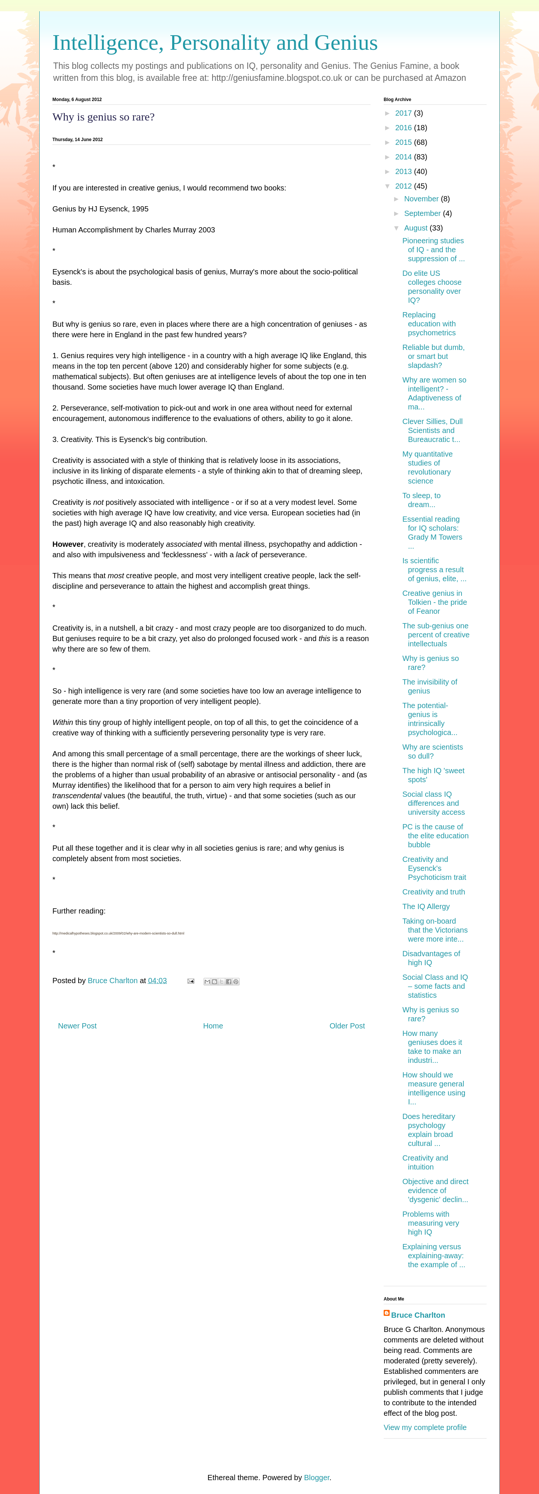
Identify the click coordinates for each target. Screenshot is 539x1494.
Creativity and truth (433, 892)
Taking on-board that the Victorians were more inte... (435, 930)
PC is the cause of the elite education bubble (435, 836)
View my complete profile (425, 1427)
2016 (404, 128)
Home (213, 1026)
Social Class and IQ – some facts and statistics (435, 986)
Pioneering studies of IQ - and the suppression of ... (433, 250)
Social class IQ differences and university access (433, 803)
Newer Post (77, 1026)
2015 (404, 142)
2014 (404, 157)
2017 (404, 113)
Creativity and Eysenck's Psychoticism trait (434, 868)
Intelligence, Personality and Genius (215, 42)
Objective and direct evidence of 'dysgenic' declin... (435, 1190)
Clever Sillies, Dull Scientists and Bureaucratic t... (432, 430)
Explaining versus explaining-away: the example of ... (433, 1256)
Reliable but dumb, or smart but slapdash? (433, 356)
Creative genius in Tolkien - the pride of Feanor (434, 602)
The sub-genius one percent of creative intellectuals (436, 635)
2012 (404, 186)
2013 (404, 171)
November (422, 199)
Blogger (316, 1477)
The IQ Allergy (426, 906)
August (417, 228)
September (423, 213)
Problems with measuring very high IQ (430, 1223)
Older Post (347, 1026)
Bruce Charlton (418, 1315)
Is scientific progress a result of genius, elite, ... (434, 570)
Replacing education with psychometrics (429, 324)
